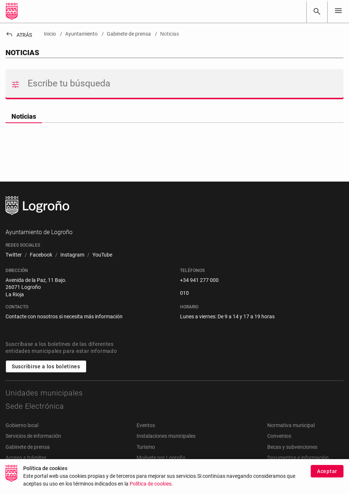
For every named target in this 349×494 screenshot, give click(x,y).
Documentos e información (298, 458)
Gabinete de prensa (28, 447)
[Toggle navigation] (338, 11)
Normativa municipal (291, 425)
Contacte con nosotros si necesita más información (64, 316)
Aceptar (327, 476)
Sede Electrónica (35, 406)
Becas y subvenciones (292, 447)
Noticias (23, 116)
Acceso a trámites (26, 458)
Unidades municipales (44, 393)
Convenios (279, 436)
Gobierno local (22, 425)
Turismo (146, 447)
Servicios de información (33, 436)
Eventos (146, 425)
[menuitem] (14, 255)
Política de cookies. (151, 489)
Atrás (19, 35)
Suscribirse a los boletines (46, 366)
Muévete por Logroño (161, 458)
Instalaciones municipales (166, 436)
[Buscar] (317, 11)
